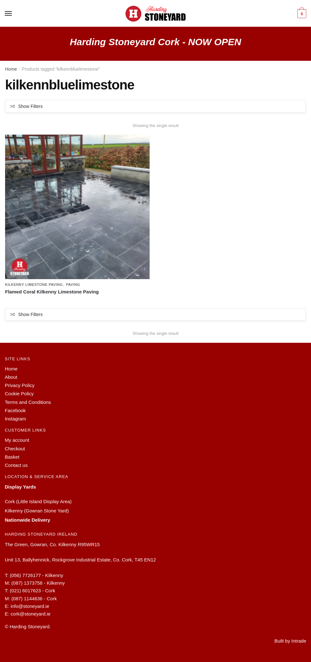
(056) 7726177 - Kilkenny (36, 575)
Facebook (15, 410)
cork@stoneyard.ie (30, 613)
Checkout (15, 448)
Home (11, 69)
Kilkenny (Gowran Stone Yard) (37, 510)
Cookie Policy (19, 393)
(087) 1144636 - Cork (34, 598)
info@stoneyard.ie (30, 606)
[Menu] (8, 13)
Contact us (16, 465)
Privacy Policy (19, 385)
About (11, 377)
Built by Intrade (290, 641)
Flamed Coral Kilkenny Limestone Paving (52, 292)
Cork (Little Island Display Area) (38, 501)
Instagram (15, 418)
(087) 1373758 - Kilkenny (38, 583)
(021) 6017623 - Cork (32, 591)
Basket (12, 457)
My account (17, 440)
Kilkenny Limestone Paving (34, 284)
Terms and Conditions (28, 402)
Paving (73, 284)
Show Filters (30, 106)
